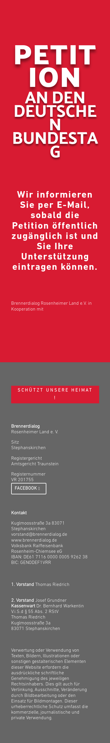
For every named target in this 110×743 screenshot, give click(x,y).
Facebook (26, 488)
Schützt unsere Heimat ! (55, 394)
